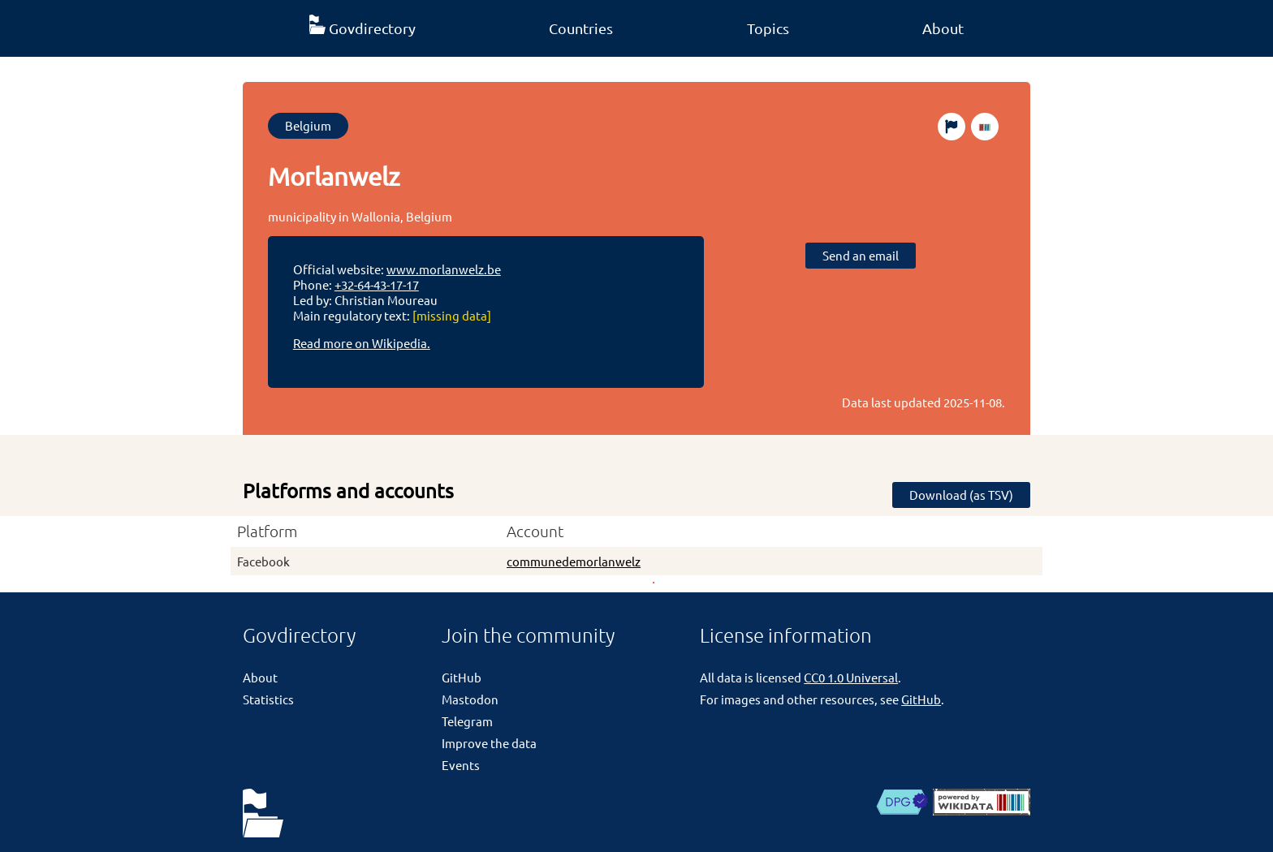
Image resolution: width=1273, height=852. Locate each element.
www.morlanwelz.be (443, 269)
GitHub (461, 677)
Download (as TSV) (961, 494)
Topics (768, 28)
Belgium (308, 125)
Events (461, 764)
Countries (581, 28)
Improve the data (489, 743)
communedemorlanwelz (574, 561)
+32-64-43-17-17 (376, 284)
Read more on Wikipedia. (361, 343)
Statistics (268, 699)
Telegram (467, 721)
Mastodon (470, 699)
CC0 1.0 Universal (851, 677)
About (943, 28)
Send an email (860, 255)
